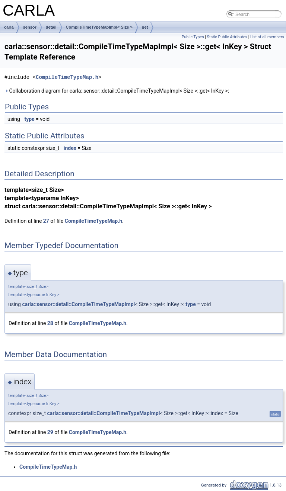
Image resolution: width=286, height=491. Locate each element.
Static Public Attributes (227, 37)
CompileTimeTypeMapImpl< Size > (99, 27)
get (145, 27)
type (29, 119)
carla (9, 27)
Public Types (193, 37)
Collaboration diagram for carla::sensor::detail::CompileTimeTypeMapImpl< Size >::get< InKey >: (116, 91)
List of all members (267, 37)
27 (46, 221)
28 (50, 323)
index (70, 148)
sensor (29, 27)
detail (51, 27)
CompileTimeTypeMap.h (67, 77)
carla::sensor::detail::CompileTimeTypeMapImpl (78, 304)
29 (50, 432)
